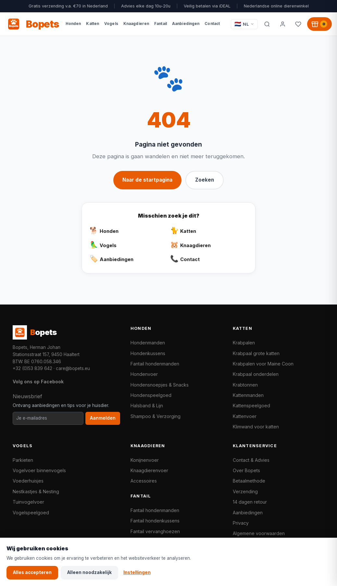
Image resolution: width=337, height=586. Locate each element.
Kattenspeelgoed (251, 405)
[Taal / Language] (244, 24)
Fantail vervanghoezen (155, 531)
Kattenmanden (248, 395)
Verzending (245, 491)
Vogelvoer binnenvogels (39, 470)
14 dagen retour (250, 502)
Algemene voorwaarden (259, 533)
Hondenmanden (148, 342)
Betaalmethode (249, 481)
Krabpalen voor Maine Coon (263, 363)
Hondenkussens (148, 353)
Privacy (241, 523)
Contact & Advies (251, 460)
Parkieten (23, 460)
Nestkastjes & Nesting (36, 491)
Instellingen (137, 572)
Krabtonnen (245, 385)
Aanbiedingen (248, 512)
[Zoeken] (266, 24)
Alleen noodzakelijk (89, 572)
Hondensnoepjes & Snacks (160, 385)
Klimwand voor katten (256, 426)
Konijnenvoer (145, 460)
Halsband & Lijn (147, 405)
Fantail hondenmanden (155, 363)
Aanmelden (103, 418)
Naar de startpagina (147, 180)
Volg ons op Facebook (38, 381)
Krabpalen (244, 342)
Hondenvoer (144, 374)
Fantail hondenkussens (155, 520)
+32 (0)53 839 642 (32, 368)
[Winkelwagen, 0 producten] (319, 24)
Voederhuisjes (28, 481)
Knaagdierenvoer (149, 470)
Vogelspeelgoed (31, 512)
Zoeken (204, 180)
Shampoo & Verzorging (156, 416)
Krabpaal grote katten (256, 353)
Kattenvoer (244, 416)
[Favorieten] (298, 24)
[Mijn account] (282, 24)
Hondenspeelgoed (151, 395)
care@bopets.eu (73, 368)
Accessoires (144, 481)
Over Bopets (246, 470)
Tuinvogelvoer (28, 502)
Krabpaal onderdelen (256, 374)
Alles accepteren (32, 572)
